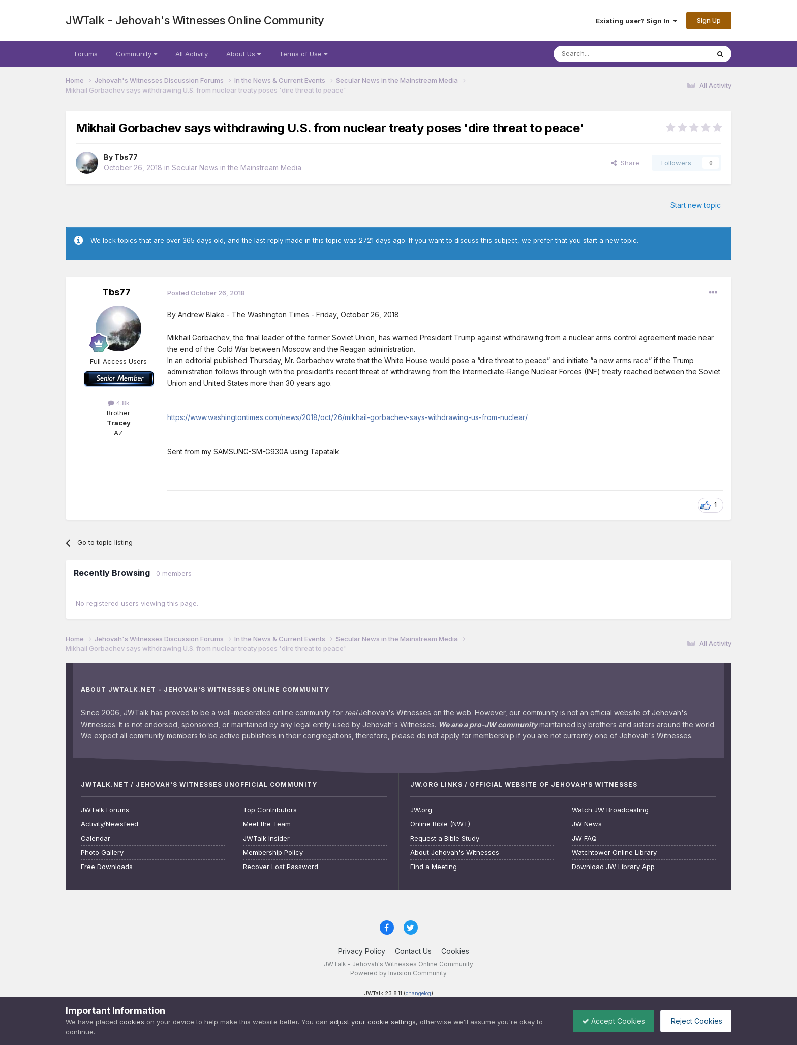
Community (136, 54)
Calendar (95, 838)
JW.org (421, 810)
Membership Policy (273, 852)
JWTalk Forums (105, 810)
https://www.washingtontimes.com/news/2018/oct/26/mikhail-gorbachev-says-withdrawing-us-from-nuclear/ (347, 417)
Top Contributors (270, 810)
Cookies (455, 951)
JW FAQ (584, 838)
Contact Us (413, 951)
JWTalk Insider (266, 838)
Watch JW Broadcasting (610, 810)
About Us (243, 54)
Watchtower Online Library (614, 852)
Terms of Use (303, 54)
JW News (587, 824)
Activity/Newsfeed (109, 824)
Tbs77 (126, 157)
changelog (418, 993)
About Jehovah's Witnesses (454, 852)
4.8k (119, 403)
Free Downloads (107, 867)
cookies (131, 1022)
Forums (86, 54)
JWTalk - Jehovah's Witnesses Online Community (195, 20)
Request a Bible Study (444, 838)
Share (625, 163)
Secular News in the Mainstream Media (236, 167)
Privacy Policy (361, 951)
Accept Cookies (608, 1021)
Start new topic (695, 205)
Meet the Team (267, 824)
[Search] (605, 54)
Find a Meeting (433, 867)
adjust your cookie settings (373, 1022)
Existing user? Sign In (636, 21)
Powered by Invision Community (398, 973)
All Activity (191, 54)
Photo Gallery (102, 852)
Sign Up (709, 20)
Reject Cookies (694, 1021)
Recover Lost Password (280, 867)
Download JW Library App (613, 867)
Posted (206, 293)
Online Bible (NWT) (440, 824)
